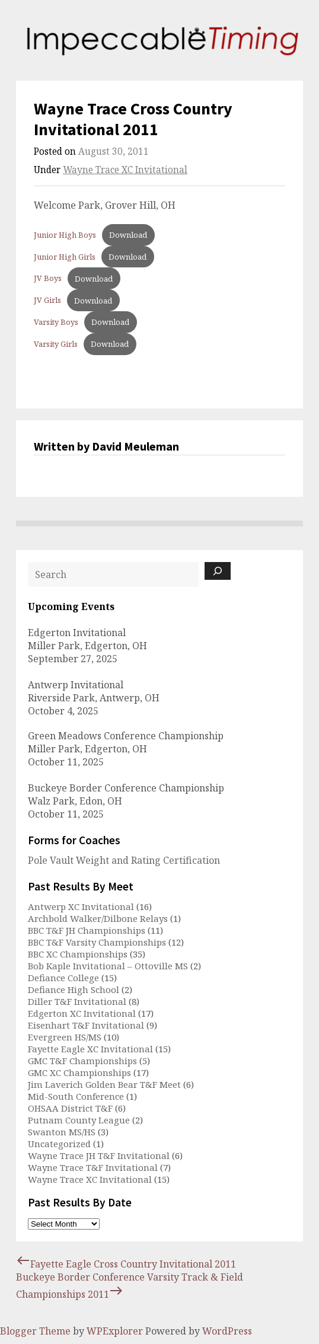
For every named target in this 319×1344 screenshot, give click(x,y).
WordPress (227, 1330)
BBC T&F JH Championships (86, 930)
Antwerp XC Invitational (81, 906)
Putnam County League (79, 1120)
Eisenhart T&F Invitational (86, 1025)
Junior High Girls (64, 256)
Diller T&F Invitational (77, 1001)
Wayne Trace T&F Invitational (93, 1167)
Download (128, 234)
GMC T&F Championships (82, 1061)
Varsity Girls (56, 344)
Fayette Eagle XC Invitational (90, 1049)
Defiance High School (73, 989)
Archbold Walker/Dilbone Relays (98, 918)
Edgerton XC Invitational (82, 1013)
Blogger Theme (35, 1330)
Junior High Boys (65, 234)
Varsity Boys (56, 322)
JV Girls (47, 300)
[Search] (218, 571)
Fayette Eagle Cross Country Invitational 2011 (126, 1263)
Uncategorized (59, 1144)
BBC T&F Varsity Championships (97, 942)
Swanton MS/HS (61, 1132)
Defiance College (63, 978)
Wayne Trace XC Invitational (125, 170)
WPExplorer (115, 1330)
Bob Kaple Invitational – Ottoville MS (108, 966)
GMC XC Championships (79, 1072)
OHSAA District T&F (70, 1108)
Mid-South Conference (76, 1096)
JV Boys (48, 278)
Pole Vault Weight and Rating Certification (124, 860)
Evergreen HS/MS (64, 1037)
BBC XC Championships (77, 954)
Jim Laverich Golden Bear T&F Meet (104, 1084)
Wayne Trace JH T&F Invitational (99, 1155)
